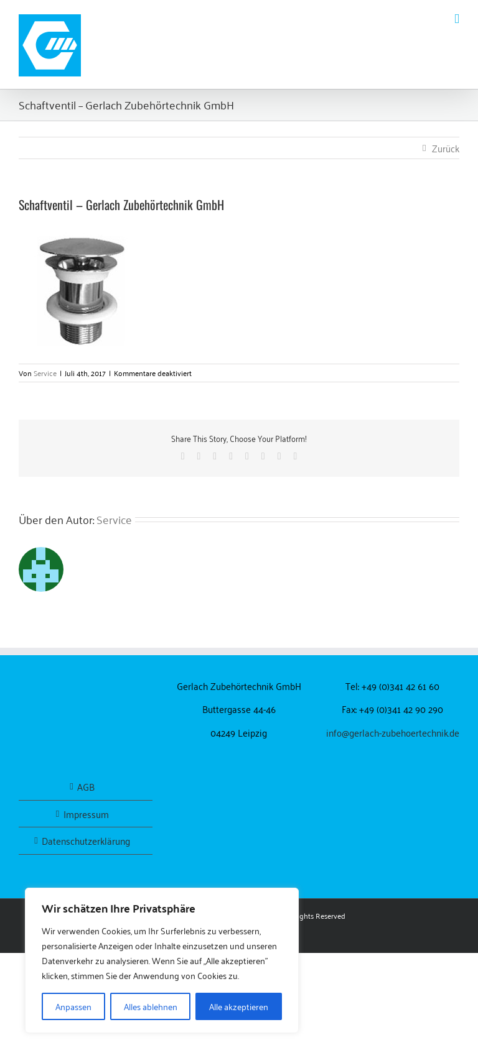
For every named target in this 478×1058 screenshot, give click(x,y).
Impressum (86, 814)
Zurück (445, 148)
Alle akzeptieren (238, 1006)
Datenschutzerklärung (86, 841)
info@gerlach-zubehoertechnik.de (392, 732)
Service (45, 372)
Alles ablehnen (150, 1006)
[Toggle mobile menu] (456, 18)
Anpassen (73, 1006)
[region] (162, 960)
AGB (86, 787)
